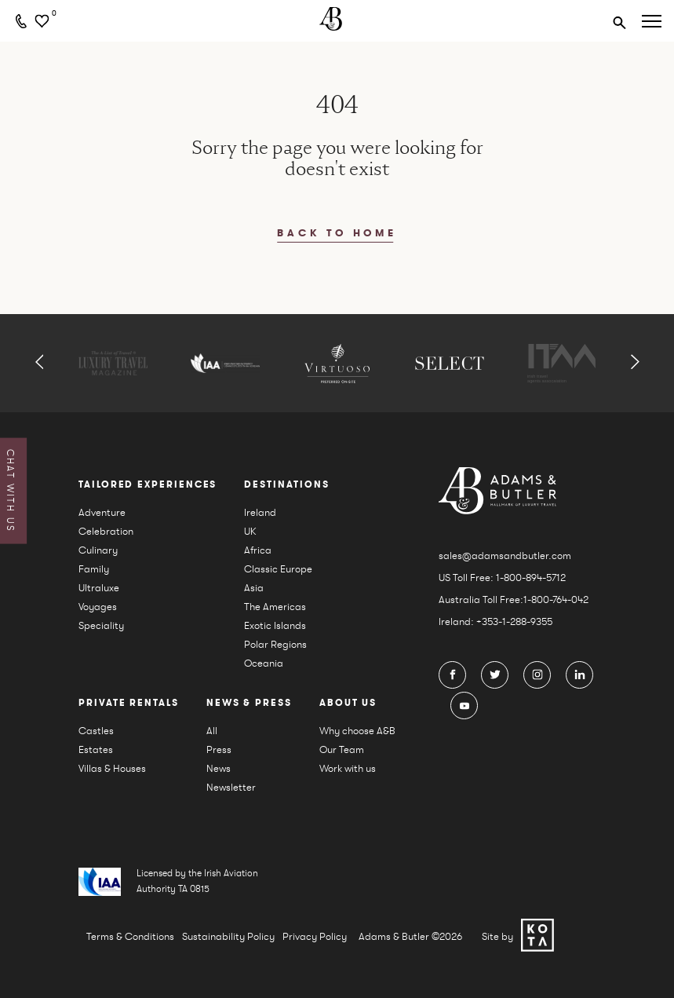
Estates (95, 749)
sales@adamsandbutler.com (505, 555)
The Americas (275, 606)
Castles (96, 731)
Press (218, 749)
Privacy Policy (314, 936)
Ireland (260, 512)
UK (250, 531)
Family (93, 569)
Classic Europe (278, 569)
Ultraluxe (98, 588)
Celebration (105, 531)
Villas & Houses (112, 768)
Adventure (102, 512)
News (218, 768)
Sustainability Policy (228, 936)
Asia (254, 588)
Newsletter (231, 787)
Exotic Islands (275, 625)
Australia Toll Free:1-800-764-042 (513, 599)
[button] (39, 363)
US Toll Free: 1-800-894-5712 (502, 577)
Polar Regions (275, 644)
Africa (257, 550)
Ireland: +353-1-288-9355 (495, 621)
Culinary (98, 550)
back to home (337, 233)
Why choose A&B (357, 731)
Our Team (341, 749)
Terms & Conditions (130, 936)
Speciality (101, 625)
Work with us (347, 768)
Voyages (97, 606)
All (211, 731)
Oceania (263, 663)
